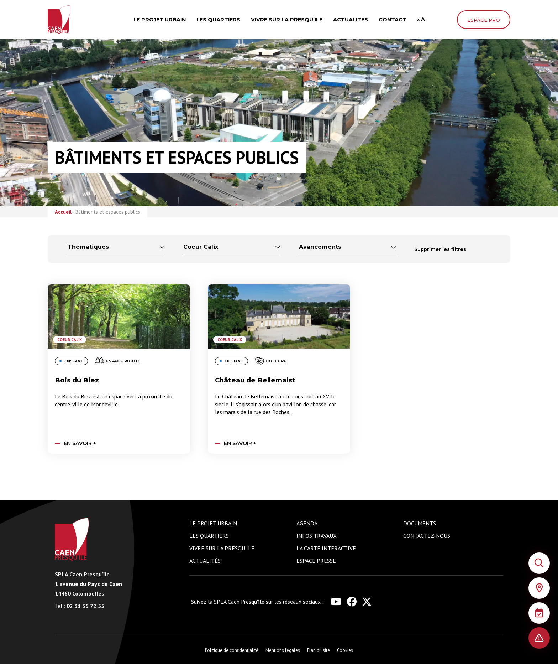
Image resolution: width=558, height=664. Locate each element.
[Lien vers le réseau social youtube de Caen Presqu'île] (336, 601)
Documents (419, 523)
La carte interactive (326, 548)
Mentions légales (282, 650)
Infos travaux (316, 535)
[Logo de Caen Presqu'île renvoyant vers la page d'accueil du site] (72, 539)
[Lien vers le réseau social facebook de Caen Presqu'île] (352, 601)
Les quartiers (218, 19)
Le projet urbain (159, 19)
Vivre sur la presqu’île (286, 19)
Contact (392, 19)
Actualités (350, 19)
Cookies (345, 650)
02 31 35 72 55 (79, 605)
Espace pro (483, 20)
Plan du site (318, 650)
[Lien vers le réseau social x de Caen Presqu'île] (367, 601)
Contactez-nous (426, 535)
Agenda (306, 523)
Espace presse (316, 560)
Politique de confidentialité (231, 650)
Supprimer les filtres (440, 249)
